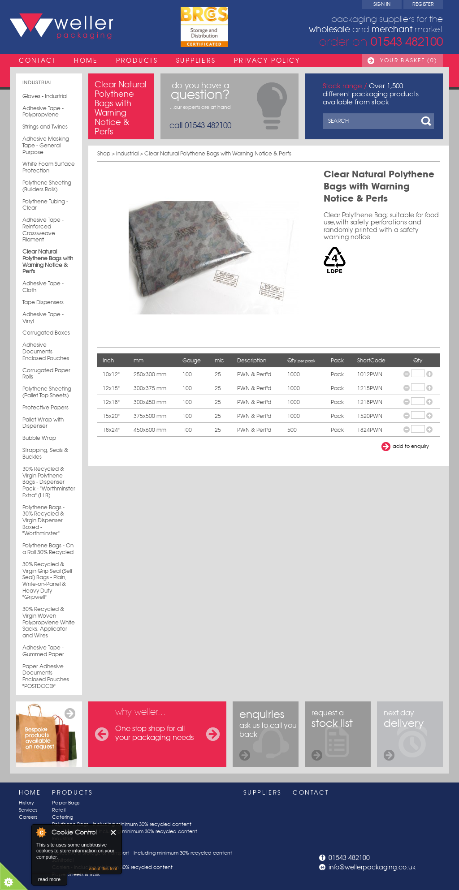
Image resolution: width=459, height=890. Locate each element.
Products (137, 60)
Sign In (381, 4)
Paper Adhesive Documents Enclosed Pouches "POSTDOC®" (45, 676)
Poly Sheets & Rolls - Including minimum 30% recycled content (124, 831)
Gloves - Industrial (44, 96)
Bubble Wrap (39, 438)
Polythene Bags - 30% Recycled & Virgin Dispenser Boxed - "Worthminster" (43, 520)
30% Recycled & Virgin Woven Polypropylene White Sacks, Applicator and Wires (48, 622)
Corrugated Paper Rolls (46, 373)
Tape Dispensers (43, 302)
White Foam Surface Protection (48, 167)
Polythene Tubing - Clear (45, 204)
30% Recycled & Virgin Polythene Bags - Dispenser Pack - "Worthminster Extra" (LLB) (48, 482)
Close (114, 832)
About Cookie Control (41, 832)
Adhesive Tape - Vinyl (43, 317)
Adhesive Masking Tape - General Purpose (45, 145)
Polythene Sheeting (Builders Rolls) (46, 186)
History (26, 803)
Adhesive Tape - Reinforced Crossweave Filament (43, 230)
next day (404, 734)
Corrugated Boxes (46, 333)
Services (28, 810)
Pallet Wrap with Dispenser (43, 423)
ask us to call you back (268, 734)
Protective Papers (45, 407)
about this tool (103, 868)
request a (332, 734)
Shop (103, 153)
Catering (62, 817)
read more (49, 879)
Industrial (37, 83)
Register (423, 4)
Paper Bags (65, 803)
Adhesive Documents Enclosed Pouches (45, 351)
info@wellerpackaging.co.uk (372, 867)
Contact (37, 60)
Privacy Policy (267, 60)
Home (86, 60)
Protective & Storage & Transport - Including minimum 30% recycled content (142, 853)
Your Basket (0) (408, 60)
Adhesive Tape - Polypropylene (43, 111)
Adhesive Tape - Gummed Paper (43, 651)
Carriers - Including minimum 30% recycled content (112, 867)
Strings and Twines (45, 127)
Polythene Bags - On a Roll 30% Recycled (48, 548)
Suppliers (196, 60)
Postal (59, 846)
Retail (58, 810)
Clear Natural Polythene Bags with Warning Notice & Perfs (47, 262)
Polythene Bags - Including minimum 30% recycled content (121, 824)
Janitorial (63, 860)
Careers (28, 817)
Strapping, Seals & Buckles (45, 453)
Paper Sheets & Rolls (76, 874)
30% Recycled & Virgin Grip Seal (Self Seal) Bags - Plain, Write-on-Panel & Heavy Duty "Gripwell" (47, 580)
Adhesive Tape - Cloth (43, 286)
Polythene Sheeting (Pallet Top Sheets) (46, 392)
